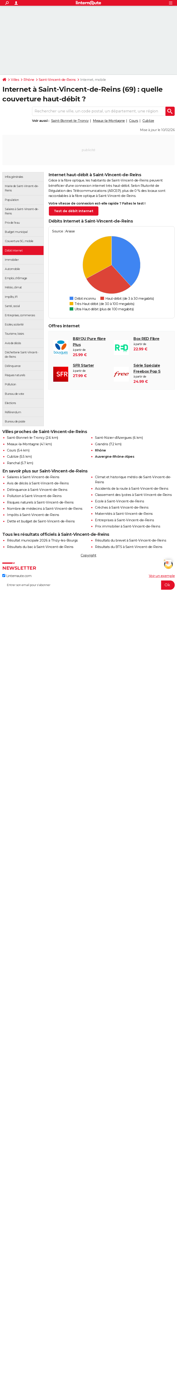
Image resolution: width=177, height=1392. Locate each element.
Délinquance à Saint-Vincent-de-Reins (37, 490)
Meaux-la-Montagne (109, 121)
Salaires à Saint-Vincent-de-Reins (33, 477)
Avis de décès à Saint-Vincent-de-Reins (38, 483)
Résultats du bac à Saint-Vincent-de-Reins (40, 547)
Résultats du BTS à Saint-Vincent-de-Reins (128, 547)
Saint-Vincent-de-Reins (57, 80)
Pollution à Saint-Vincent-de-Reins (34, 496)
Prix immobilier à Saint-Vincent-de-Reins (127, 526)
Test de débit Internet (73, 211)
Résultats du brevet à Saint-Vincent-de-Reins (130, 540)
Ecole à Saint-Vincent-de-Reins (119, 501)
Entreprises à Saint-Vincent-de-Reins (124, 520)
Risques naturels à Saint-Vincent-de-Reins (40, 502)
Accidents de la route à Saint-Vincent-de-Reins (131, 488)
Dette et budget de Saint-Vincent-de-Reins (41, 521)
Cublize (148, 121)
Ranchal (13, 463)
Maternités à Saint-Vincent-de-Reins (124, 514)
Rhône (29, 80)
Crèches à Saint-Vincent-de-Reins (121, 507)
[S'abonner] (88, 585)
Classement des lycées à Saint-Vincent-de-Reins (133, 495)
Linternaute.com (16, 576)
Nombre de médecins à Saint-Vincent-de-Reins (45, 509)
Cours (133, 121)
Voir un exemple (162, 576)
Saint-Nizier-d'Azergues (113, 438)
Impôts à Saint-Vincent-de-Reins (33, 515)
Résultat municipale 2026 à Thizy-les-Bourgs (42, 540)
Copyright (88, 555)
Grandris (101, 444)
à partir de (91, 347)
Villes (15, 80)
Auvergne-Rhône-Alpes (114, 456)
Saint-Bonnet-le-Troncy (70, 121)
